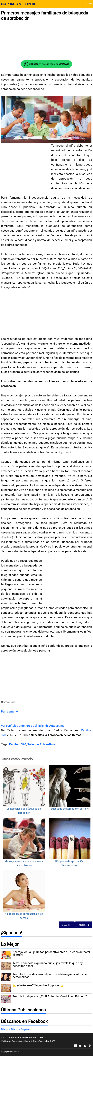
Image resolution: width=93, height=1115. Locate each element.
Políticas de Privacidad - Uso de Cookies (26, 1037)
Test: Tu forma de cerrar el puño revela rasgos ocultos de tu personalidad (51, 976)
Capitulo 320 (17, 744)
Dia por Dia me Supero (15, 1029)
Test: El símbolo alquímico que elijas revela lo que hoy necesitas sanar (48, 965)
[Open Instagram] (85, 1045)
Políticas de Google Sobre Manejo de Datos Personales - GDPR (28, 1041)
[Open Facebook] (75, 1045)
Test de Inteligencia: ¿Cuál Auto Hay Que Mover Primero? (50, 996)
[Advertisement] (46, 40)
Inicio (3, 1037)
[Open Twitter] (80, 1045)
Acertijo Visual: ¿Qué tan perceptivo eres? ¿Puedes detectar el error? (51, 953)
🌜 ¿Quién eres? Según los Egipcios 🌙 (38, 985)
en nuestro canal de (46, 64)
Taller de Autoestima (41, 744)
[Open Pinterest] (90, 1045)
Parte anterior (10, 711)
